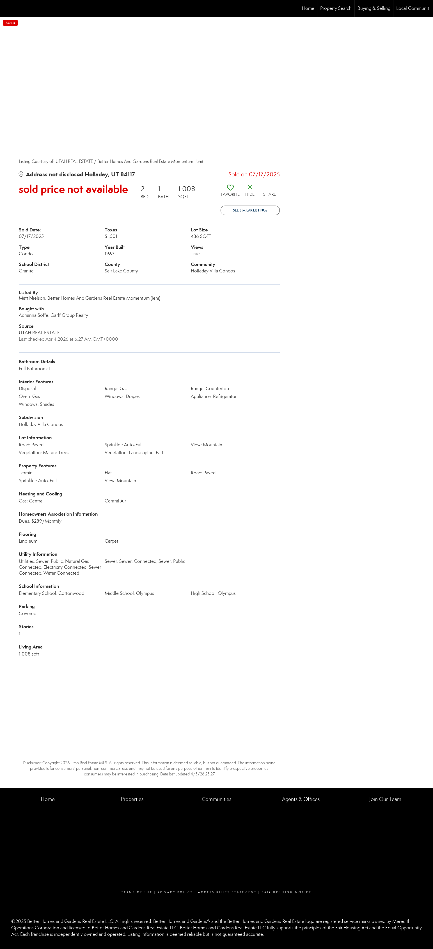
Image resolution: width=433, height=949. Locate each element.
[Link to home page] (7, 8)
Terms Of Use (137, 892)
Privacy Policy (175, 892)
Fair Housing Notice (287, 892)
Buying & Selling (374, 8)
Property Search (336, 8)
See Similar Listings (250, 210)
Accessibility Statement (227, 892)
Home (308, 8)
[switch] (230, 192)
